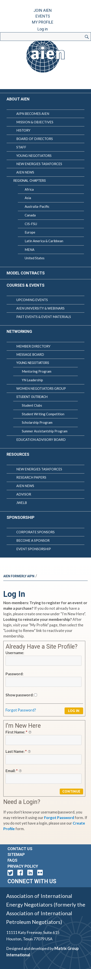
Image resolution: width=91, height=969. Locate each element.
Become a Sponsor (33, 540)
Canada (30, 215)
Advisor (23, 494)
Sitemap (16, 854)
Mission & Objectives (34, 122)
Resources (18, 454)
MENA (29, 250)
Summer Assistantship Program (44, 431)
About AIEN (18, 99)
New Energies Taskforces (39, 164)
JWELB (21, 503)
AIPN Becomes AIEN (32, 114)
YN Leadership (32, 380)
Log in (42, 29)
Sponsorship (20, 517)
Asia (28, 198)
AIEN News (25, 172)
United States (35, 258)
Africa (29, 189)
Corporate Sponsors (35, 532)
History (23, 130)
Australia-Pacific (37, 206)
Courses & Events (26, 285)
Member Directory (33, 346)
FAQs (12, 860)
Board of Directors (34, 139)
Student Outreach (32, 397)
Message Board (30, 354)
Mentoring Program (36, 371)
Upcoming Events (32, 300)
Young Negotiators (34, 156)
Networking (19, 331)
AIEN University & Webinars (40, 308)
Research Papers (31, 477)
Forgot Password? (21, 710)
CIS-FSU (31, 224)
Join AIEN (42, 10)
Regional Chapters (29, 181)
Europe (30, 232)
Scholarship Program (37, 422)
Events (42, 16)
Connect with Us (31, 881)
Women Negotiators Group (41, 388)
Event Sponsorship (33, 549)
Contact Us (19, 848)
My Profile (42, 22)
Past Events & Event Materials (43, 317)
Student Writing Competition (43, 414)
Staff (21, 147)
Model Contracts (26, 273)
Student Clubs (32, 405)
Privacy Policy (22, 866)
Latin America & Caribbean (44, 241)
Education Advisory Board (41, 440)
